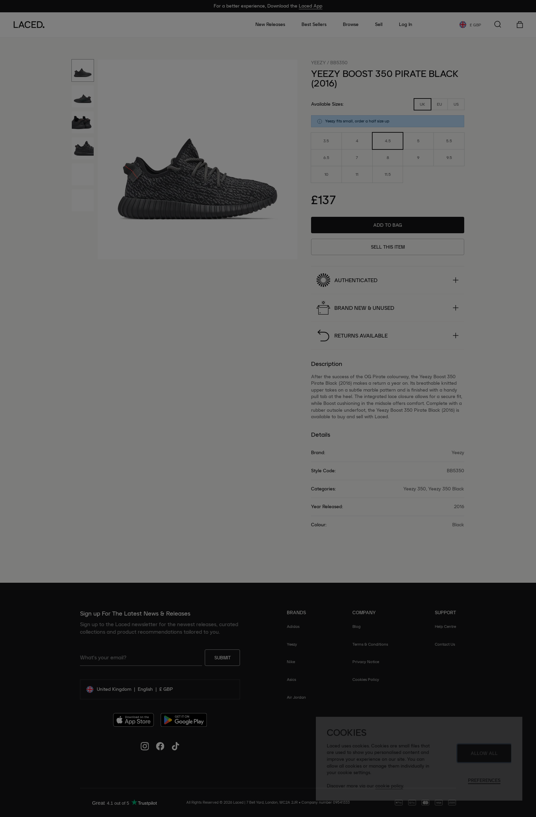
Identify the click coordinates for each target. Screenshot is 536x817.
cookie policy (389, 789)
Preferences (484, 783)
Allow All (484, 756)
